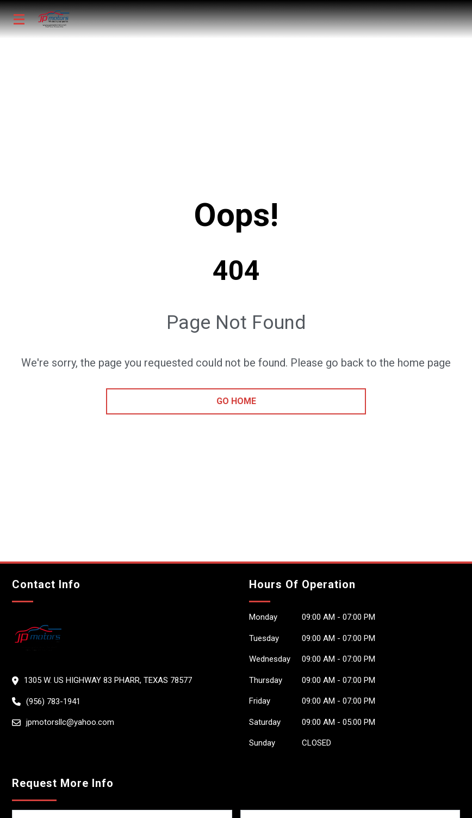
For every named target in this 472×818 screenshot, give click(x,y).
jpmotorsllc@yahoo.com (70, 722)
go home (236, 401)
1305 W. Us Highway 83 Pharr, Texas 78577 (108, 680)
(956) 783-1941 (53, 701)
